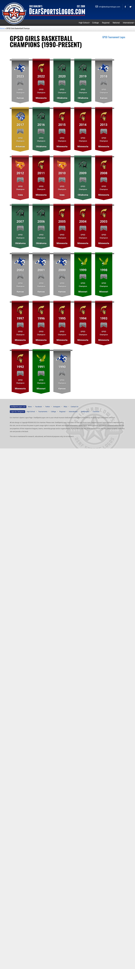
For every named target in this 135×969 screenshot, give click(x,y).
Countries (96, 411)
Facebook (38, 407)
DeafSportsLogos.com (18, 407)
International (73, 411)
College (53, 411)
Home (2, 28)
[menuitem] (84, 23)
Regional (62, 411)
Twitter (47, 407)
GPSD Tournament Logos (113, 37)
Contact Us (74, 407)
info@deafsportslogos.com (107, 7)
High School (31, 411)
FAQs (65, 407)
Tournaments (42, 411)
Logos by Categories (17, 411)
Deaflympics (85, 411)
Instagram (56, 407)
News (30, 407)
